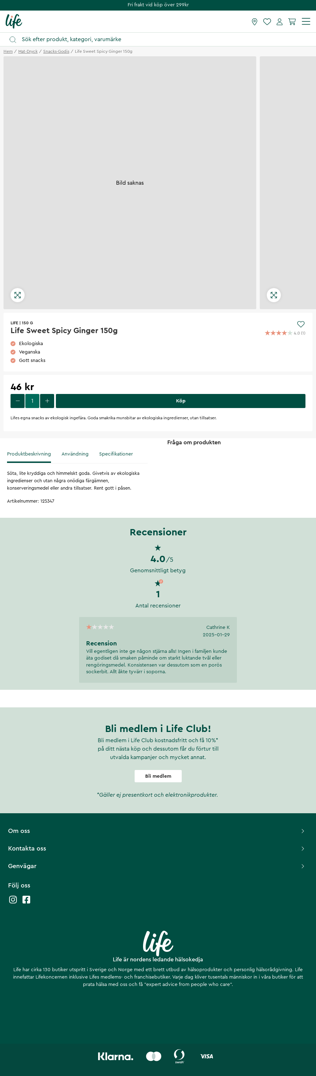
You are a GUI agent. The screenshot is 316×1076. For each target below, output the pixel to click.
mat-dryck (28, 51)
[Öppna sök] (161, 39)
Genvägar (157, 866)
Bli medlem (158, 776)
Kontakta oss (157, 848)
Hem (8, 51)
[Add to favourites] (300, 324)
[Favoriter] (267, 21)
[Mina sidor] (280, 21)
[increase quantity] (47, 401)
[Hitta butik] (255, 21)
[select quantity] (32, 401)
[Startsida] (14, 21)
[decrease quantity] (18, 401)
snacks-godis (56, 51)
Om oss (157, 831)
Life (14, 323)
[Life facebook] (26, 903)
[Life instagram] (13, 903)
